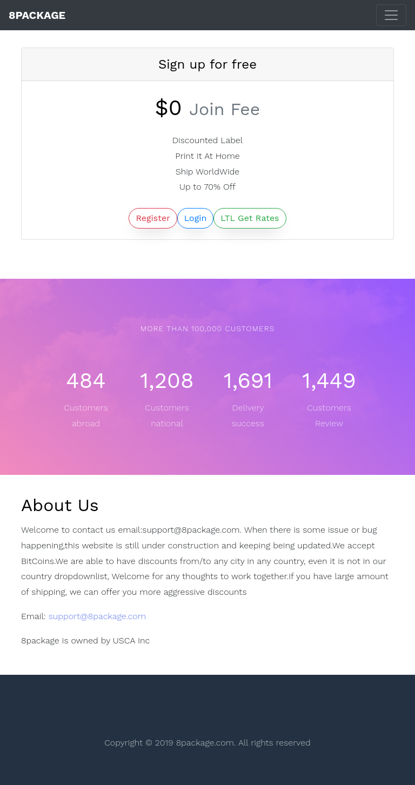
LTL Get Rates (249, 218)
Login (195, 218)
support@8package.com (97, 616)
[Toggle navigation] (391, 15)
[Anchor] (102, 505)
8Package (37, 15)
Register (153, 218)
